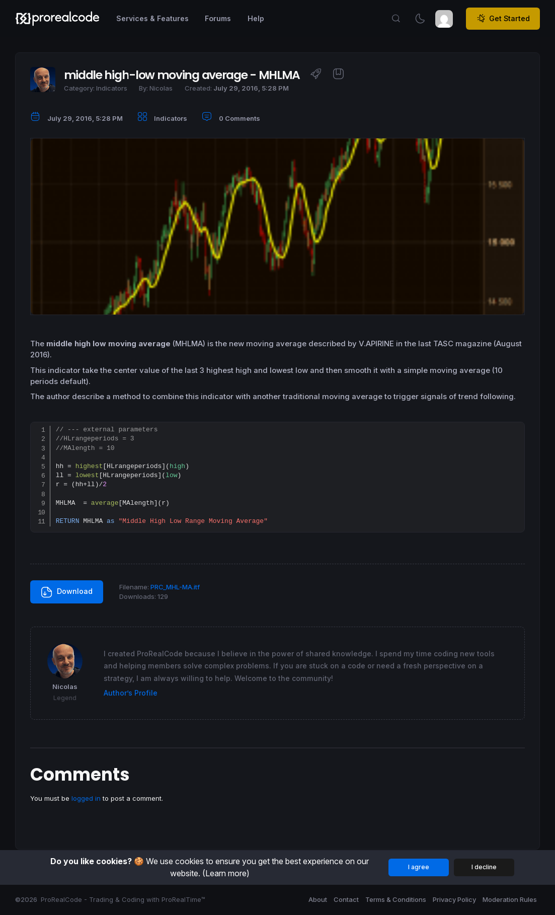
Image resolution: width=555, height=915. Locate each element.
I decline (484, 867)
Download (67, 592)
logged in (86, 798)
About (317, 899)
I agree (418, 867)
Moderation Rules (510, 899)
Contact (346, 899)
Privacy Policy (454, 899)
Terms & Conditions (395, 899)
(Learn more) (226, 873)
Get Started (503, 19)
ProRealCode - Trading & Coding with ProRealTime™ (123, 899)
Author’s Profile (130, 693)
